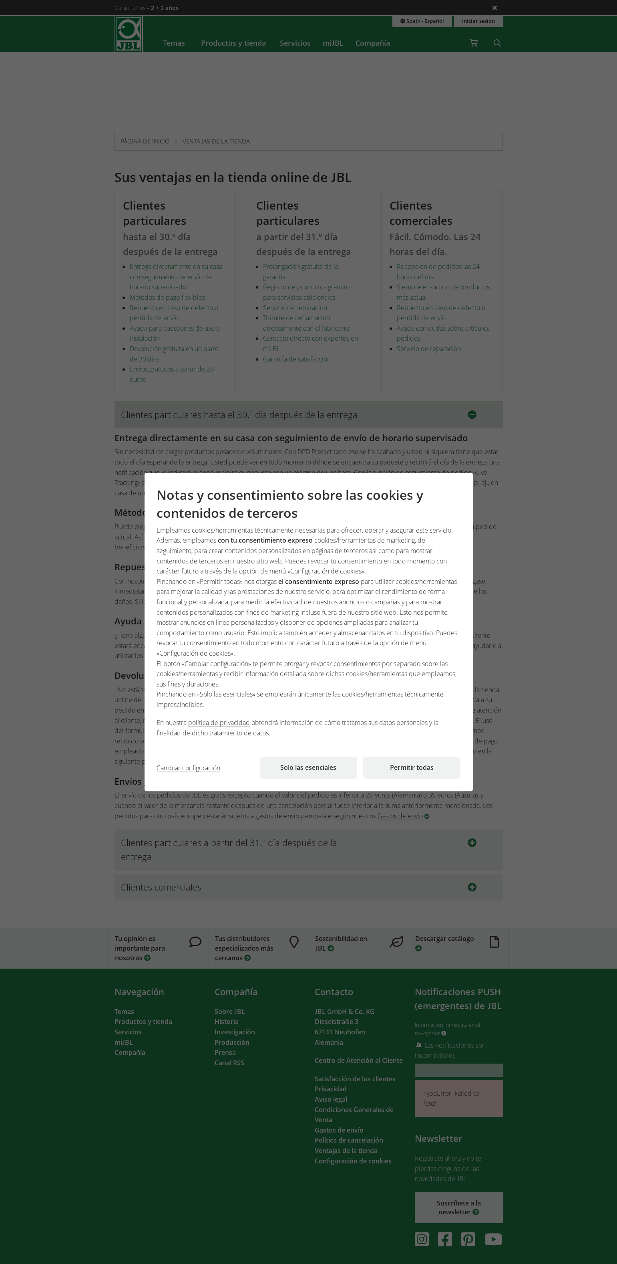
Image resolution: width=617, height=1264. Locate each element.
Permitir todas (412, 767)
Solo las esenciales (308, 767)
